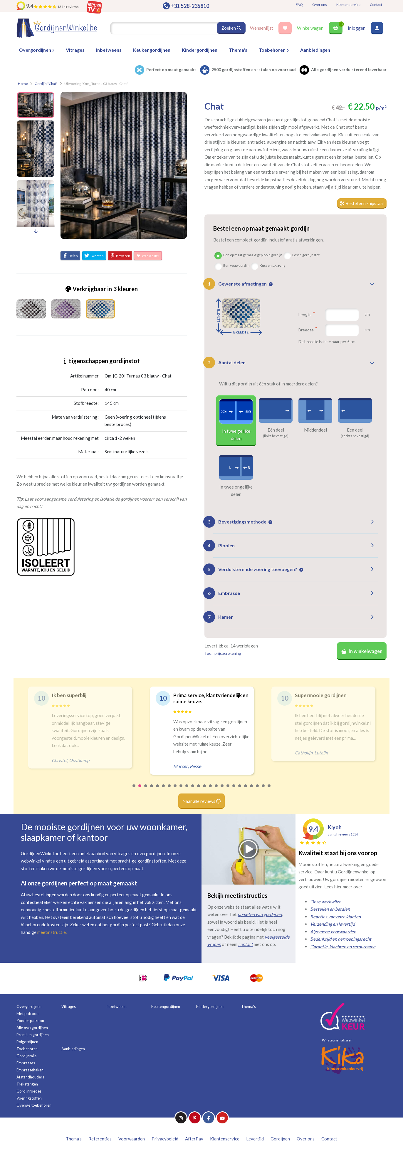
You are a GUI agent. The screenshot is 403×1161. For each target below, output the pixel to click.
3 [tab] (146, 790)
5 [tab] (157, 790)
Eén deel (276, 429)
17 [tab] (228, 790)
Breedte (307, 330)
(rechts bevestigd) (355, 436)
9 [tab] (181, 790)
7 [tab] (169, 790)
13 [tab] (204, 790)
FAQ (299, 4)
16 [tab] (222, 790)
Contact (376, 4)
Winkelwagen (310, 28)
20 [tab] (246, 790)
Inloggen (356, 28)
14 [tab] (210, 790)
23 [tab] (263, 790)
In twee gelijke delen (236, 434)
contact (245, 945)
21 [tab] (251, 790)
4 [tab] (152, 790)
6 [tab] (163, 790)
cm (367, 314)
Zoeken (231, 28)
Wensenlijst (261, 28)
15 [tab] (216, 790)
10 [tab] (187, 790)
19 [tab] (240, 790)
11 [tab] (193, 790)
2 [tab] (140, 790)
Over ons (319, 4)
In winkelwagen (361, 652)
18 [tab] (234, 790)
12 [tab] (199, 790)
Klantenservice (348, 4)
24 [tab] (269, 790)
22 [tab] (257, 790)
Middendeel (315, 429)
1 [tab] (134, 790)
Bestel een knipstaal (361, 203)
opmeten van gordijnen (260, 915)
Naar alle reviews (201, 802)
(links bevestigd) (275, 436)
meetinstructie (51, 932)
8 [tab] (175, 790)
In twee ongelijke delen (236, 490)
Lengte (306, 314)
